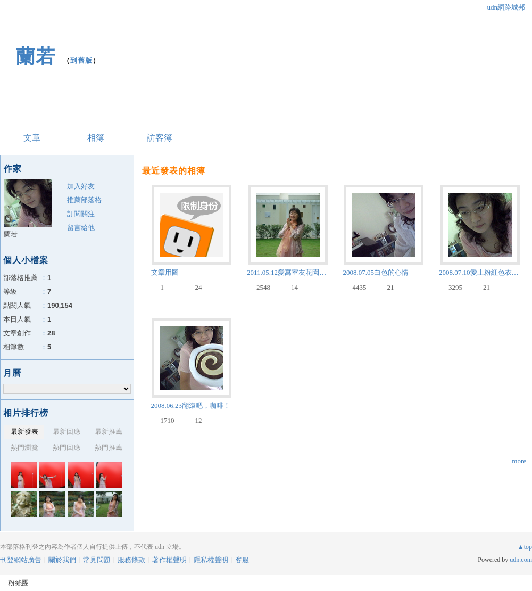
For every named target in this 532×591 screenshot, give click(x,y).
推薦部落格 (84, 200)
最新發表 (24, 432)
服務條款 (131, 560)
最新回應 (66, 432)
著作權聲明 (169, 560)
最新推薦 (108, 432)
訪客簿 (159, 137)
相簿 (95, 137)
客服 (242, 560)
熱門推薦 (108, 448)
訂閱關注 (81, 214)
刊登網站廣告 (20, 560)
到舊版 (81, 60)
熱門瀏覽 (24, 448)
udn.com (521, 559)
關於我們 (62, 560)
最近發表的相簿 (173, 170)
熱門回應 (66, 448)
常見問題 (97, 560)
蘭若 (35, 56)
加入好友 (81, 186)
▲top (525, 547)
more (519, 461)
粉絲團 (18, 583)
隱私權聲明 (211, 560)
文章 (31, 137)
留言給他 (81, 228)
